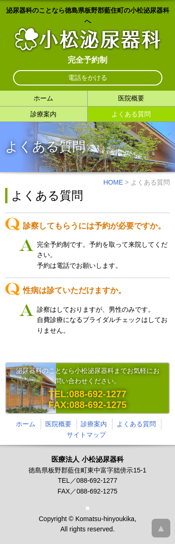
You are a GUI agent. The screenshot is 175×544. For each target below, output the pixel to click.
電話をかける (87, 77)
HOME (113, 182)
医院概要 (131, 98)
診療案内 (43, 114)
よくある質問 (131, 114)
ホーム (43, 98)
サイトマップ (86, 434)
